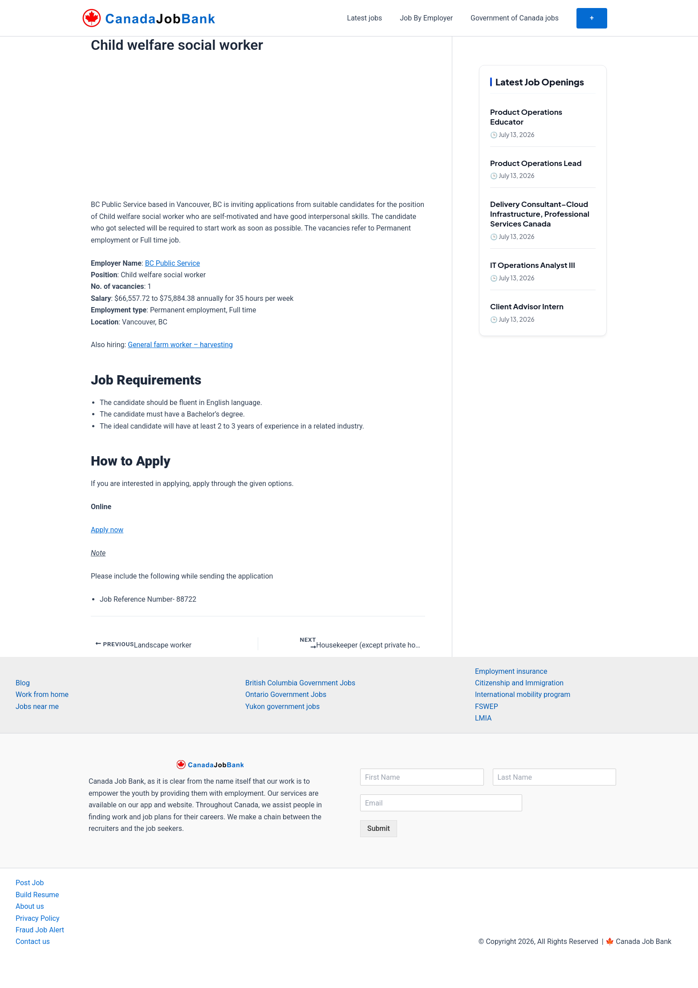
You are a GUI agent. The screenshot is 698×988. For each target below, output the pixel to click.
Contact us (33, 942)
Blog (23, 683)
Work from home (42, 695)
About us (30, 906)
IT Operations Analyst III (532, 265)
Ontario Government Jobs (285, 695)
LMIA (483, 718)
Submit (378, 829)
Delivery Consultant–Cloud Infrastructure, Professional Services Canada (539, 213)
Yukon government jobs (282, 706)
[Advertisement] (258, 122)
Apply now (107, 530)
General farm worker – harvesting (180, 344)
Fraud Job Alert (40, 930)
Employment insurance (511, 671)
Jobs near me (37, 706)
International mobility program (522, 695)
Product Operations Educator (526, 116)
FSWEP (486, 706)
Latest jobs (377, 18)
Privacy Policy (38, 918)
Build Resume (37, 895)
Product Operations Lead (536, 163)
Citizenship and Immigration (519, 683)
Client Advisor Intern (527, 306)
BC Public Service (172, 263)
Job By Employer (435, 18)
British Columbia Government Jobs (300, 683)
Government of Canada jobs (520, 18)
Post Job (30, 883)
